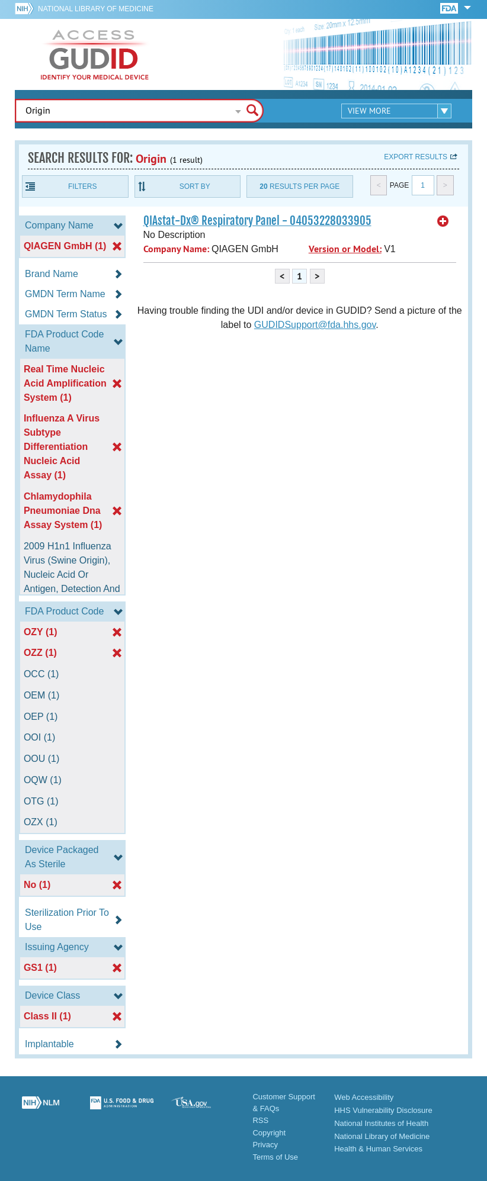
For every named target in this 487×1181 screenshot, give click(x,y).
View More (369, 110)
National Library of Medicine (95, 9)
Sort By (195, 186)
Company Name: (176, 249)
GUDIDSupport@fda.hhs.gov (315, 325)
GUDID (95, 54)
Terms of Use (275, 1157)
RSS (260, 1120)
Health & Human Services (378, 1148)
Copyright (269, 1132)
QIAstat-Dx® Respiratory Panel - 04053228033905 (257, 221)
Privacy (265, 1144)
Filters (82, 186)
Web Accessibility (363, 1097)
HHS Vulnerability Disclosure (383, 1110)
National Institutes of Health (381, 1123)
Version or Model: (345, 249)
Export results (415, 157)
